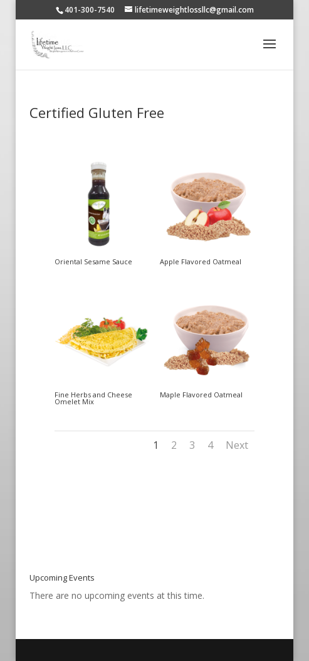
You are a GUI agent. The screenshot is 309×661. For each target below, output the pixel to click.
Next (237, 445)
